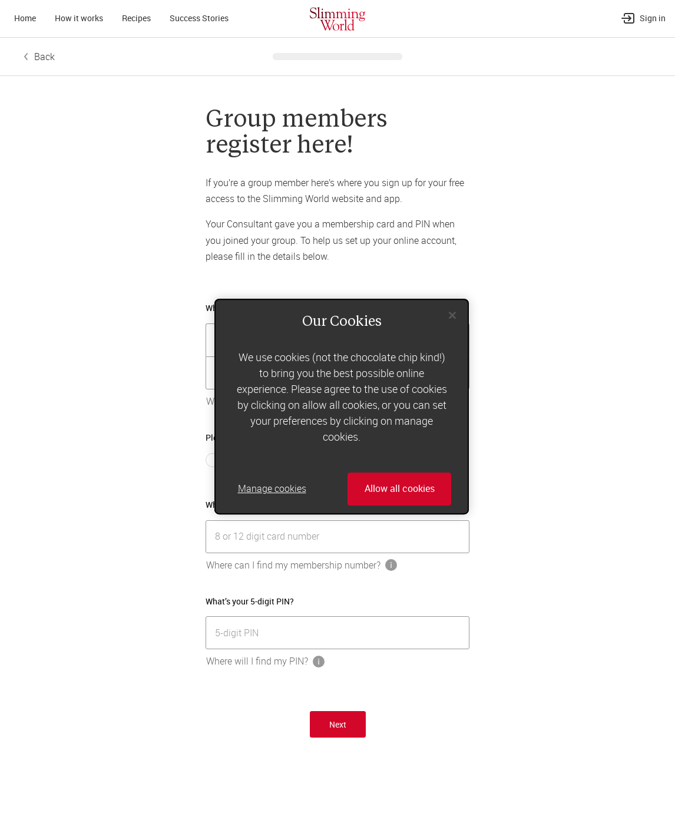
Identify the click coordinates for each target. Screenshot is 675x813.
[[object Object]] (337, 536)
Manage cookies (272, 488)
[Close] (452, 315)
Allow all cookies (400, 488)
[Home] (337, 18)
